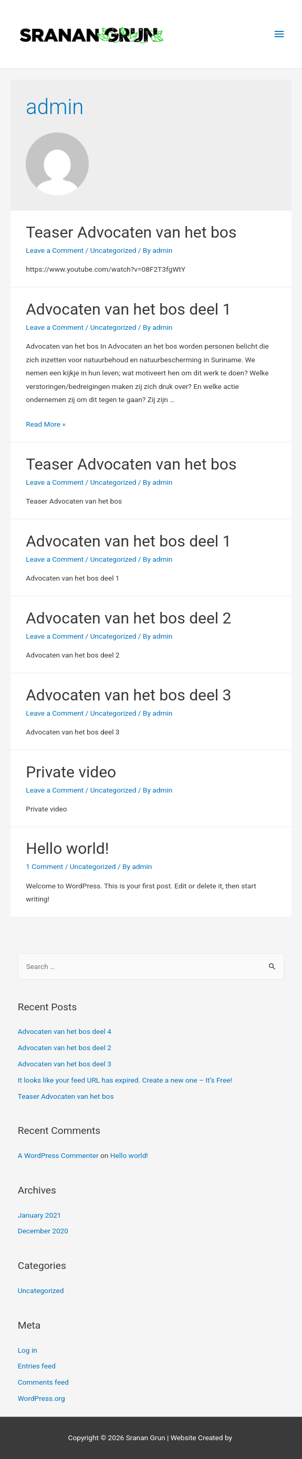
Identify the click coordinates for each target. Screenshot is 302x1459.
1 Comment (44, 866)
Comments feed (43, 1382)
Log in (27, 1350)
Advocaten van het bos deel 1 (128, 309)
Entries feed (37, 1366)
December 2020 (43, 1231)
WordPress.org (41, 1398)
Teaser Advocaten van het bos (131, 232)
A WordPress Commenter (58, 1155)
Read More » (46, 424)
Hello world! (67, 848)
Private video (71, 772)
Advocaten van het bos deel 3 (128, 695)
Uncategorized (113, 250)
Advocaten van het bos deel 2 (128, 618)
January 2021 (39, 1215)
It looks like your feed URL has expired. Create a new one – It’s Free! (125, 1080)
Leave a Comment (55, 250)
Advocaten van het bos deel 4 (64, 1031)
